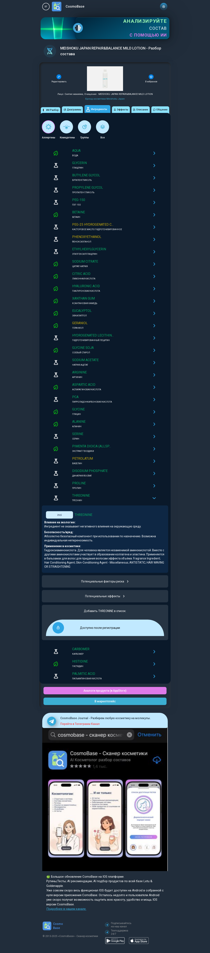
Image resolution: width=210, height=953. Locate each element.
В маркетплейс (105, 701)
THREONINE (83, 515)
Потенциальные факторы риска (105, 581)
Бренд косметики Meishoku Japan (105, 99)
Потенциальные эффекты (105, 596)
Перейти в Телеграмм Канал (80, 724)
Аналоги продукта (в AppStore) (105, 690)
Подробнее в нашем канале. (66, 909)
